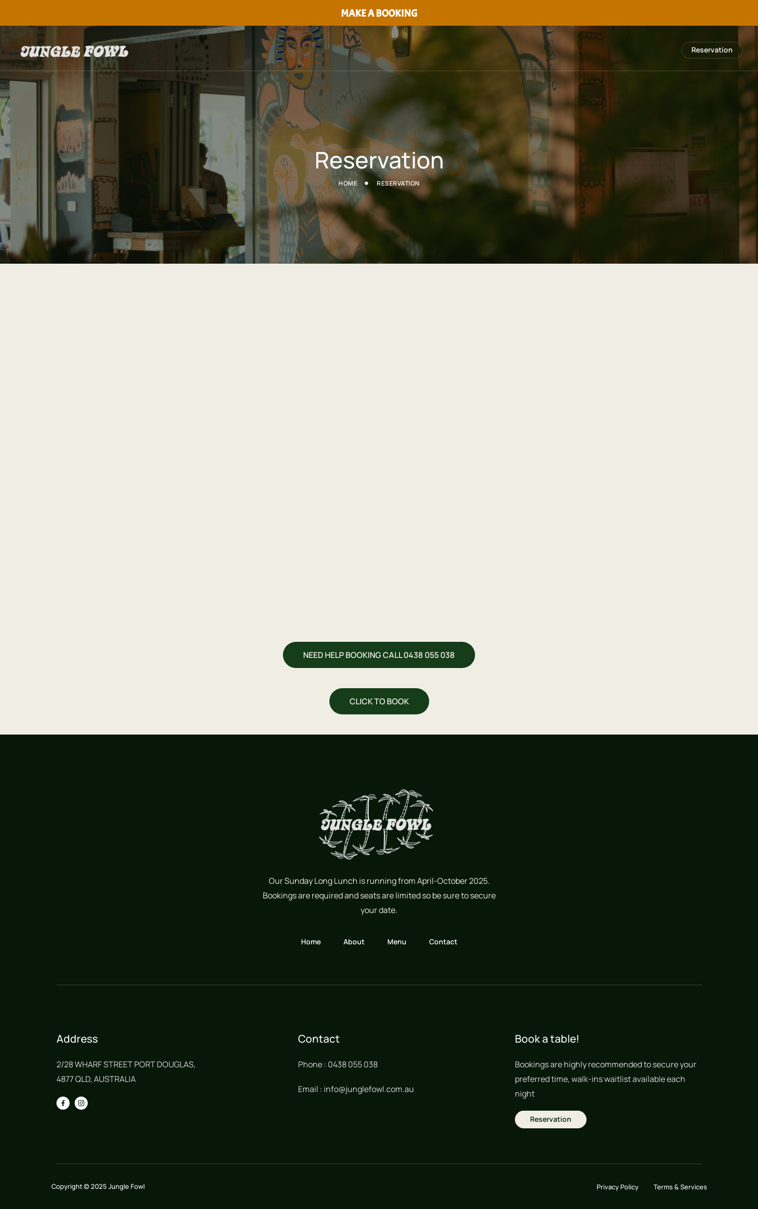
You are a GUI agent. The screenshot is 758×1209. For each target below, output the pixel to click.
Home (485, 50)
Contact (636, 50)
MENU (586, 50)
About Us (536, 50)
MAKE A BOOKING (379, 13)
